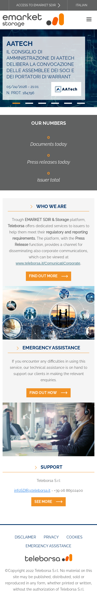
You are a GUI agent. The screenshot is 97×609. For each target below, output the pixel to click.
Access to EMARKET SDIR (36, 5)
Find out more (43, 276)
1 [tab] (16, 103)
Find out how (43, 393)
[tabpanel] (48, 68)
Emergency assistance (48, 546)
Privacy (51, 537)
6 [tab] (81, 103)
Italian (81, 5)
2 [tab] (29, 103)
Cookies (74, 537)
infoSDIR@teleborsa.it (32, 490)
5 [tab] (68, 103)
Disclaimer (25, 537)
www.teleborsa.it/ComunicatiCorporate (48, 263)
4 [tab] (55, 103)
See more (43, 502)
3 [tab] (42, 103)
